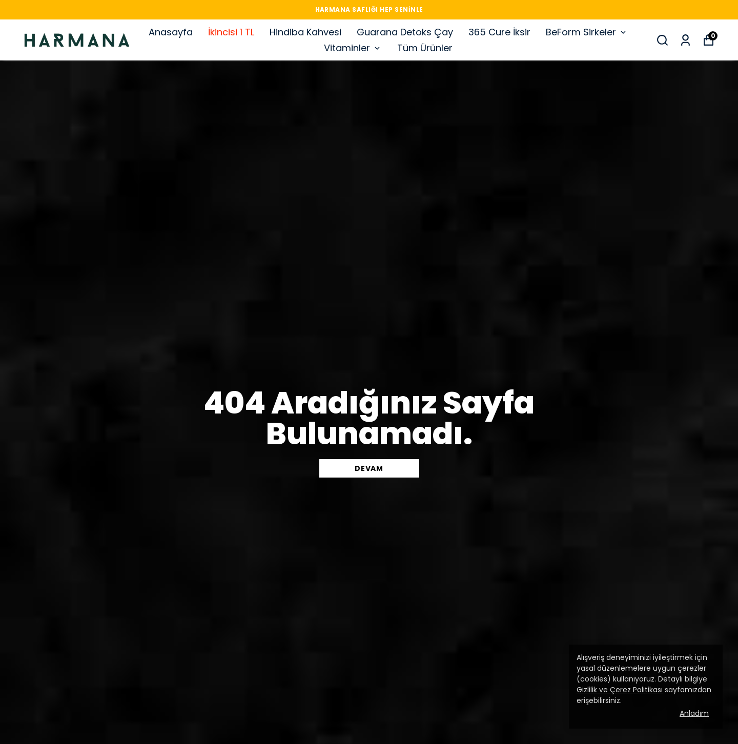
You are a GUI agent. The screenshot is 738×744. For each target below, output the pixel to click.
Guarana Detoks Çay (405, 32)
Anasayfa (171, 32)
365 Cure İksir (499, 32)
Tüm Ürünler (425, 48)
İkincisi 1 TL (231, 32)
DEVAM (369, 468)
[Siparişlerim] (685, 40)
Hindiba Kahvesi (305, 32)
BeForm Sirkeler (587, 32)
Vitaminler (353, 48)
